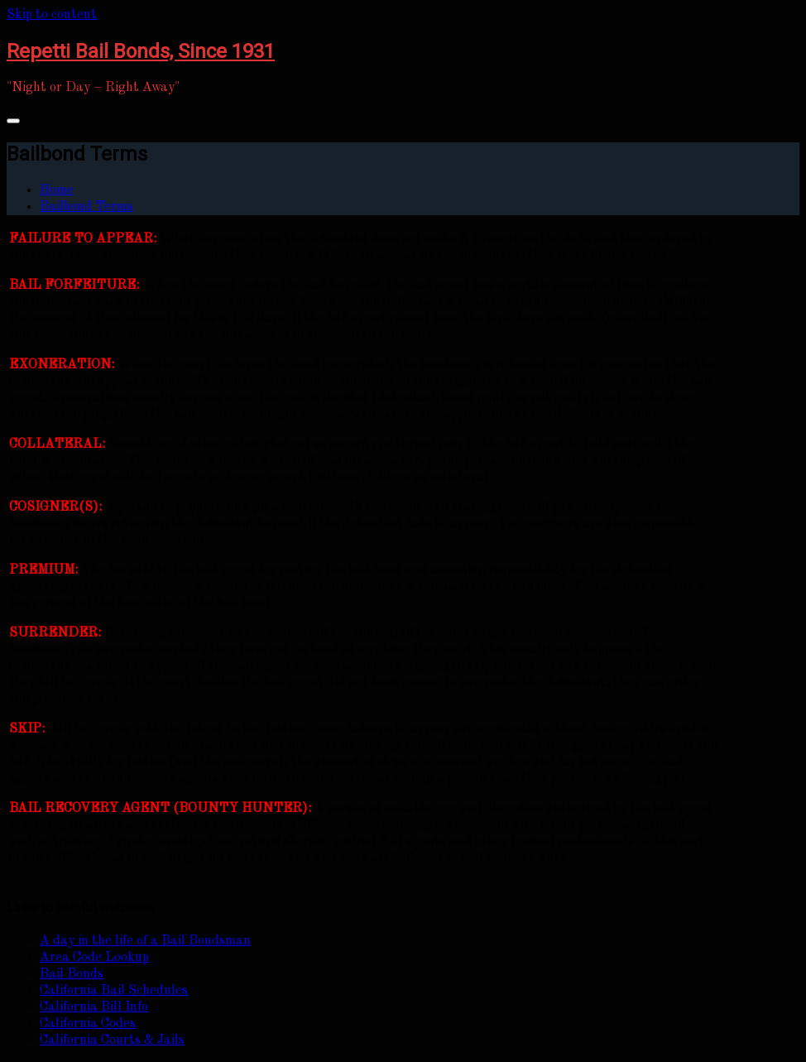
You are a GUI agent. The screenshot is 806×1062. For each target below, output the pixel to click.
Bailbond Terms (86, 207)
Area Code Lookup (94, 957)
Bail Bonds (71, 974)
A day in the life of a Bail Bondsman (145, 941)
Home (57, 190)
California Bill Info (94, 1007)
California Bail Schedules (114, 990)
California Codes (88, 1024)
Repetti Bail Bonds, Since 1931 (141, 51)
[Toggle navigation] (13, 120)
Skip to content (52, 15)
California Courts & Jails (112, 1040)
